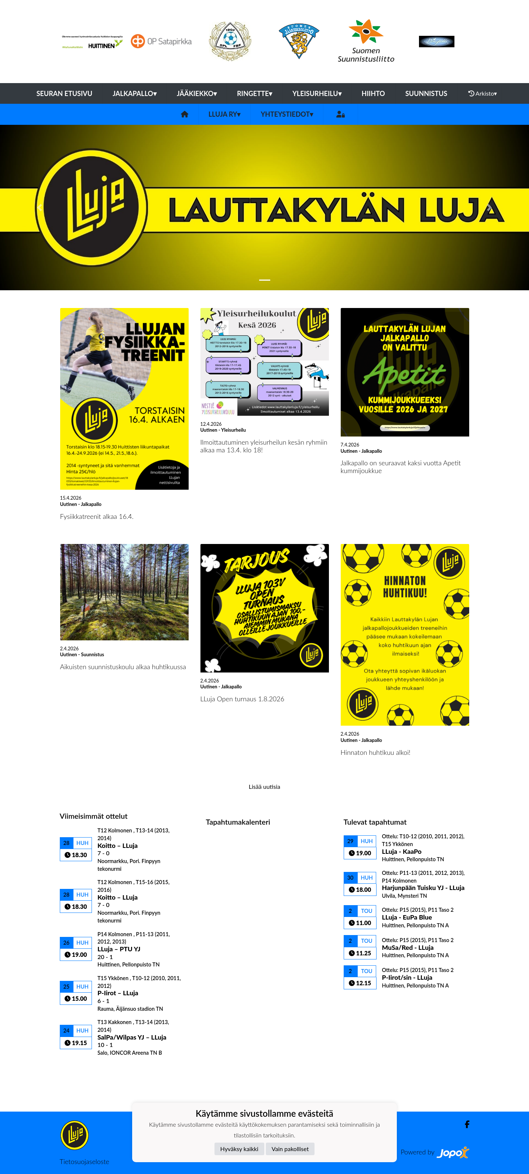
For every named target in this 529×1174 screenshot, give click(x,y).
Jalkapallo (135, 93)
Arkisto (482, 93)
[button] (39, 207)
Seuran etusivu (65, 93)
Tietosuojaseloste (84, 1161)
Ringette (254, 93)
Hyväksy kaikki (239, 1148)
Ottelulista (78, 1068)
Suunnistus (426, 93)
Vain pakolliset (290, 1148)
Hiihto (373, 93)
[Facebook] (464, 1124)
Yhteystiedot (287, 114)
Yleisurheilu (316, 93)
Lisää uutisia (264, 786)
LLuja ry (225, 114)
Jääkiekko (197, 93)
